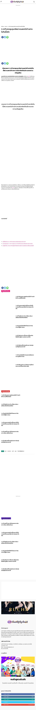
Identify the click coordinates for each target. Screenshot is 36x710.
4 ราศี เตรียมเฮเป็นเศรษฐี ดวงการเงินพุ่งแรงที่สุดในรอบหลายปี (24, 346)
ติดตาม (33, 696)
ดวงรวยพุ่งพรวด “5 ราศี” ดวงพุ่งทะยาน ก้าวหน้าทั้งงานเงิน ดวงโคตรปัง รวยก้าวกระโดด (18, 243)
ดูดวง (15, 451)
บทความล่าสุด (5, 391)
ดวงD (29, 76)
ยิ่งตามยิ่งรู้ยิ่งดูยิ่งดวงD (21, 451)
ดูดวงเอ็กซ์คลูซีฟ (6, 518)
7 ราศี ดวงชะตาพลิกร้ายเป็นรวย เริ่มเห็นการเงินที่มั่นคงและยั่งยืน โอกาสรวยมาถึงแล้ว (24, 307)
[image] (18, 667)
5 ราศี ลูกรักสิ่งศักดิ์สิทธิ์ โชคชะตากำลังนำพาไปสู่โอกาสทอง (24, 326)
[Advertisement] (18, 15)
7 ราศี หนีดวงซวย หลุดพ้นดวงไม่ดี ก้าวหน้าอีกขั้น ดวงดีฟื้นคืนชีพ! (25, 297)
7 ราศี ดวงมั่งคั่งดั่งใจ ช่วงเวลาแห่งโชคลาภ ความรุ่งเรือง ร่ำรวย (25, 355)
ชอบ (33, 694)
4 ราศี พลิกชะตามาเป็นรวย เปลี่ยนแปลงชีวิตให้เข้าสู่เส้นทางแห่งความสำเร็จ (24, 336)
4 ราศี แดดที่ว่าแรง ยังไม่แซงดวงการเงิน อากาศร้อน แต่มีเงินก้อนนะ (10, 432)
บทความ (6, 26)
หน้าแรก (2, 26)
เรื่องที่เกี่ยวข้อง (5, 291)
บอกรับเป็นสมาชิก (31, 704)
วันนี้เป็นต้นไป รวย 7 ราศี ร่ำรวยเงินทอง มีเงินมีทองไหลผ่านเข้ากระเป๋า (14, 241)
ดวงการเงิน (9, 451)
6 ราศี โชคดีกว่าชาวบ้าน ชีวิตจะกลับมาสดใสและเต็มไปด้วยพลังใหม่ (24, 316)
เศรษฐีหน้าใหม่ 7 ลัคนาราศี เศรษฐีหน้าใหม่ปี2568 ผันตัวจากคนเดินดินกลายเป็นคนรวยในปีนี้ (18, 245)
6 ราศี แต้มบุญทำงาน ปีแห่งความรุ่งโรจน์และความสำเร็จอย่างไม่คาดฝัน (25, 365)
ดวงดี (13, 451)
